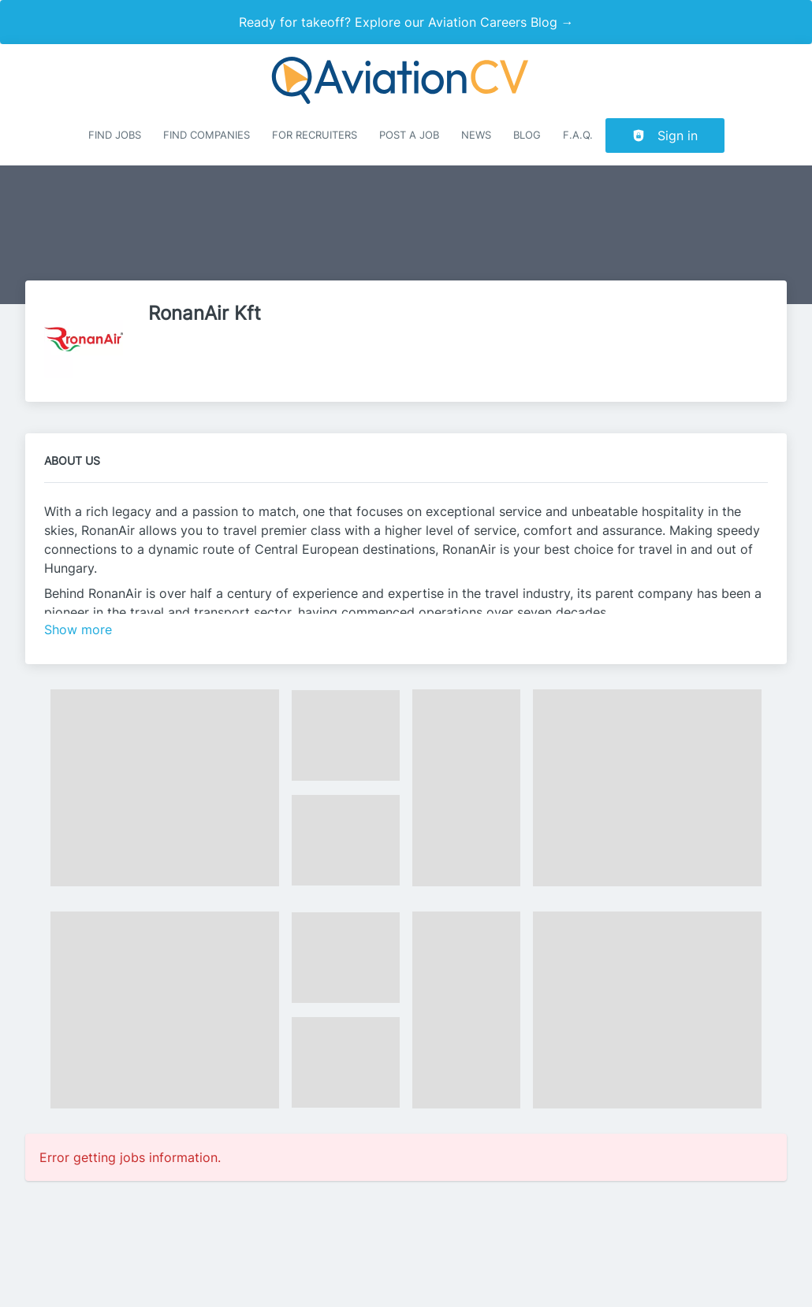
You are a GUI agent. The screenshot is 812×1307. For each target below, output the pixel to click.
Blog (527, 135)
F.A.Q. (578, 135)
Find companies (206, 135)
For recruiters (314, 135)
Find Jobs (114, 135)
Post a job (409, 135)
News (476, 135)
